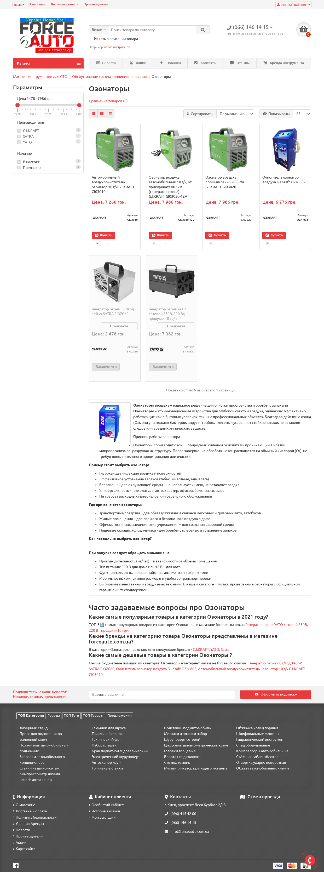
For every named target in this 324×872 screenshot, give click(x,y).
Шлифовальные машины (257, 734)
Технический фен (107, 739)
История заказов (104, 811)
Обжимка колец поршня (257, 728)
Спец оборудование (253, 745)
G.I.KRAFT (31, 131)
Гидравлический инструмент (260, 739)
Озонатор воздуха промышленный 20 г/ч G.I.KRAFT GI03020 (224, 182)
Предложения (119, 715)
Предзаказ (48, 167)
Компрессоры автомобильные (262, 751)
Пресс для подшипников (41, 734)
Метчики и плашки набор (185, 734)
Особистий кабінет (106, 805)
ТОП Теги (71, 715)
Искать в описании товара (113, 39)
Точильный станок (107, 734)
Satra (225, 653)
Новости (106, 63)
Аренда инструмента (283, 63)
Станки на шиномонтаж (40, 768)
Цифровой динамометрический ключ (196, 745)
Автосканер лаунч (107, 762)
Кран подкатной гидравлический (120, 751)
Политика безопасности (34, 817)
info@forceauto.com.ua (187, 831)
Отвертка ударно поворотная (261, 762)
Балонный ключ (33, 739)
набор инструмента (117, 47)
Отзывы (240, 63)
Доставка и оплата (64, 4)
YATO (27, 142)
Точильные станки (107, 768)
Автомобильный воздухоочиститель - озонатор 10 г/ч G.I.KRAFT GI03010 (113, 184)
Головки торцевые (180, 751)
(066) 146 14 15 (180, 822)
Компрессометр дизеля (40, 774)
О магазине (36, 4)
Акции (138, 63)
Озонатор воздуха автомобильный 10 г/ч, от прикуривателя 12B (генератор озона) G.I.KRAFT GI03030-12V (170, 186)
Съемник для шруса (109, 728)
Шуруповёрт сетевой (182, 739)
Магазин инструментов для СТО (40, 77)
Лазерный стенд (34, 728)
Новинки (170, 63)
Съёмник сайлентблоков (257, 757)
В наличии (48, 161)
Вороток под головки (182, 757)
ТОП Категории (31, 715)
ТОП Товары (93, 715)
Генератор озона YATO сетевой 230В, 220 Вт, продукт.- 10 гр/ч (167, 315)
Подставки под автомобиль (187, 728)
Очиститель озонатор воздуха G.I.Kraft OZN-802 (284, 179)
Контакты (205, 63)
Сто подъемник (177, 762)
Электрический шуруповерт (116, 757)
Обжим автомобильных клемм (262, 768)
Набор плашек (104, 745)
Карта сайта (24, 849)
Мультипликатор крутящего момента (195, 768)
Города (54, 715)
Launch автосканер (36, 780)
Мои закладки (102, 817)
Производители (96, 4)
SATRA (28, 136)
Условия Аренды (28, 824)
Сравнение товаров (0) (108, 101)
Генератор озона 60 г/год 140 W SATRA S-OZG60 (113, 313)
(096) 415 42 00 (180, 814)
